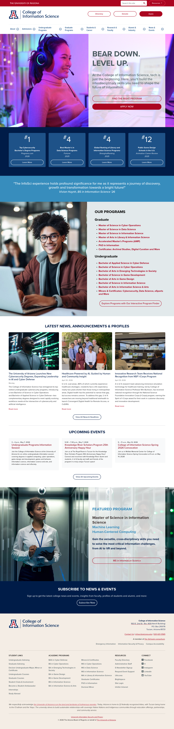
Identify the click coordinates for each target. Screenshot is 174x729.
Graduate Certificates (90, 679)
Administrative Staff (123, 664)
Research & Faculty (112, 29)
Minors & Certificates (90, 660)
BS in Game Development (59, 678)
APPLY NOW (127, 106)
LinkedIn (148, 671)
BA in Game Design (57, 674)
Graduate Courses (16, 678)
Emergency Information (106, 644)
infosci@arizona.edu (143, 634)
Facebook (148, 660)
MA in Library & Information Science (96, 675)
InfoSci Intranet (121, 687)
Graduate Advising (17, 664)
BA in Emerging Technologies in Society (62, 669)
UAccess (118, 675)
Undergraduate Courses (19, 674)
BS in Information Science (59, 682)
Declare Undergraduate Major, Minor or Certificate (25, 669)
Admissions (27, 29)
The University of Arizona (106, 720)
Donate (125, 14)
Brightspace (120, 679)
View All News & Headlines (87, 417)
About (12, 29)
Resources (156, 3)
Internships (13, 690)
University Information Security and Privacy (87, 717)
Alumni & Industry (132, 29)
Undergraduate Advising (19, 660)
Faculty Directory (122, 660)
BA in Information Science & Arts (62, 686)
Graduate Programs (69, 29)
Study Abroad (14, 693)
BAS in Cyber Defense (58, 660)
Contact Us (129, 634)
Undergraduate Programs (45, 29)
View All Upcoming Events (87, 477)
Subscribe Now (87, 602)
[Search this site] (131, 3)
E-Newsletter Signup (123, 668)
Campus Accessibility (155, 644)
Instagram (148, 668)
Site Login (119, 683)
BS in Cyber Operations (58, 664)
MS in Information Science (127, 560)
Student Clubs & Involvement (21, 682)
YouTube (148, 675)
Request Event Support (124, 671)
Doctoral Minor (87, 687)
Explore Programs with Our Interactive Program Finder (130, 303)
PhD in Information (89, 683)
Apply (151, 14)
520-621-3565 (159, 634)
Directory (99, 14)
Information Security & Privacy (131, 644)
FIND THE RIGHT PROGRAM (127, 98)
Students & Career (91, 29)
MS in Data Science (89, 668)
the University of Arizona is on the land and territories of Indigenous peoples (65, 704)
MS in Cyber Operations (91, 664)
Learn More (27, 162)
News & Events (152, 29)
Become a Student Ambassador (22, 686)
